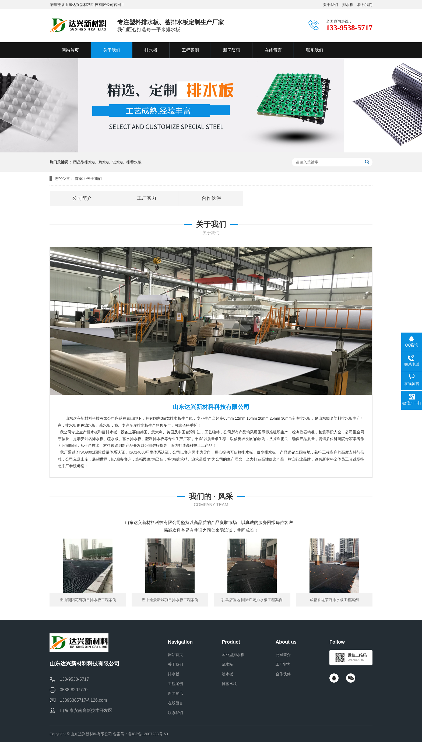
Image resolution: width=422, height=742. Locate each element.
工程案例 (175, 684)
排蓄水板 (134, 162)
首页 (78, 178)
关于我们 (330, 4)
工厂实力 (283, 664)
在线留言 (175, 703)
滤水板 (118, 162)
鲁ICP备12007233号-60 (148, 734)
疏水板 (104, 162)
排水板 (347, 4)
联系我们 (364, 4)
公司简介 (283, 654)
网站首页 (175, 654)
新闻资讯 (175, 693)
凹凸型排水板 (84, 162)
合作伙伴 (283, 674)
